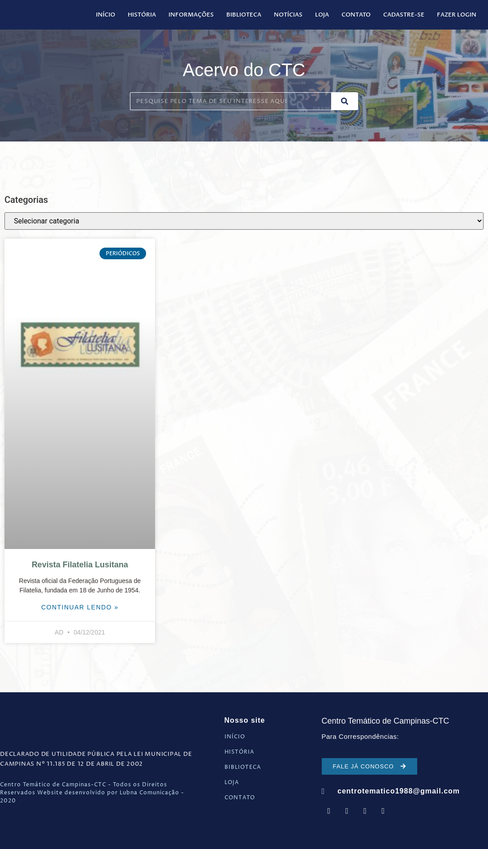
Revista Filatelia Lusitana (80, 564)
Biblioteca (243, 15)
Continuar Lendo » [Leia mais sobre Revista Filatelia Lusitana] (80, 607)
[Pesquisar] (344, 101)
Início (105, 15)
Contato (356, 15)
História (142, 15)
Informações (191, 15)
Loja (322, 15)
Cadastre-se (403, 15)
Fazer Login (456, 15)
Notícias (288, 15)
